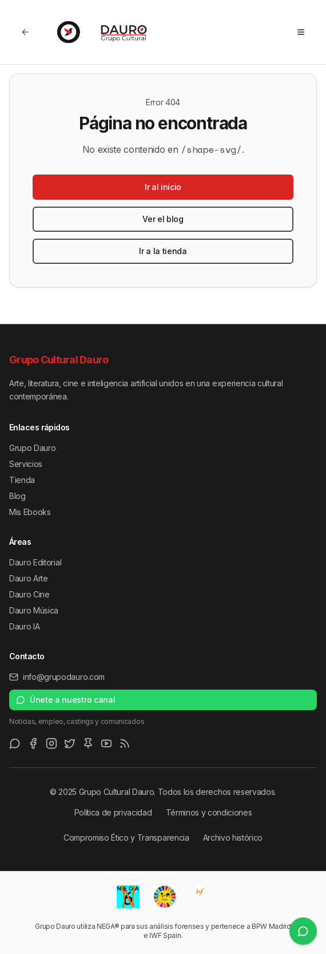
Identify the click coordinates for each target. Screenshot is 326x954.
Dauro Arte (28, 578)
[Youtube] (106, 743)
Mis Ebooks (30, 512)
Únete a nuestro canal (65, 699)
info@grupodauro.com (57, 677)
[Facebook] (33, 743)
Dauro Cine (29, 594)
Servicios (25, 464)
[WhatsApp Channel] (15, 743)
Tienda (22, 480)
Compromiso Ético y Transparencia (126, 837)
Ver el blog (162, 219)
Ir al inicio (163, 187)
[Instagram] (51, 743)
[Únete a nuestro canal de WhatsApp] (303, 931)
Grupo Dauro (32, 448)
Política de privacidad (113, 812)
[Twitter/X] (69, 743)
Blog (17, 496)
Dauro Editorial (35, 562)
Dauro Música (33, 610)
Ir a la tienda (163, 251)
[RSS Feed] (124, 743)
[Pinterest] (88, 743)
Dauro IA (24, 626)
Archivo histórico (233, 837)
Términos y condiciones (209, 812)
